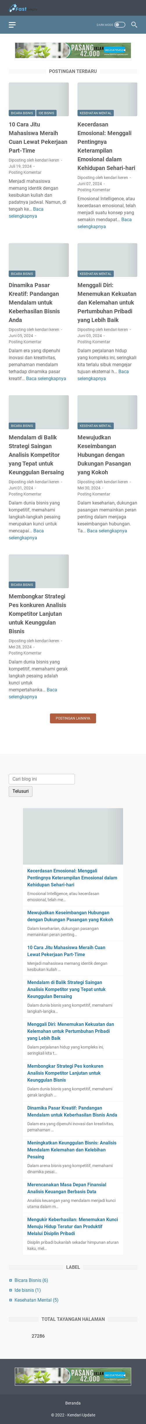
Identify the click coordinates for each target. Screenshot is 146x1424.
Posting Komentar (25, 172)
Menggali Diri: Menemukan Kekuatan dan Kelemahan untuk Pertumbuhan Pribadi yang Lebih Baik (106, 302)
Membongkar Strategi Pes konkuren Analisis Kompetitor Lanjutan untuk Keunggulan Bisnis (37, 614)
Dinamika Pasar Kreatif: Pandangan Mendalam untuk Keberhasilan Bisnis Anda (34, 302)
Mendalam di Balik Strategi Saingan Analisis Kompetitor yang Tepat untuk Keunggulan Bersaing (36, 455)
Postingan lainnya (73, 718)
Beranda (73, 1403)
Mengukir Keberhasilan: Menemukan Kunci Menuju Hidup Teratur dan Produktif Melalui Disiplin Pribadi (72, 1226)
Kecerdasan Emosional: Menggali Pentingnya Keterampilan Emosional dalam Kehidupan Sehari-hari (72, 878)
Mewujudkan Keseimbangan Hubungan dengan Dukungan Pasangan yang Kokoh (104, 455)
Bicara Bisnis (22, 113)
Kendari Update (81, 1415)
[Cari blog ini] (42, 779)
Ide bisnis (46, 113)
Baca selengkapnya (46, 378)
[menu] (16, 25)
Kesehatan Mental (95, 113)
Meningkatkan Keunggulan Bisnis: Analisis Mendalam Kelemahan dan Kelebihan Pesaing (71, 1150)
